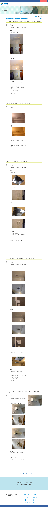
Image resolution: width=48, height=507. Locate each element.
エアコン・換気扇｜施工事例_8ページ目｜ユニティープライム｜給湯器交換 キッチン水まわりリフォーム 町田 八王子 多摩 (5, 4)
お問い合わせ (36, 499)
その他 (27, 18)
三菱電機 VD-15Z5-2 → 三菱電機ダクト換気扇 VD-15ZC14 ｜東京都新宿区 (18, 103)
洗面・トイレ (18, 18)
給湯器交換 (8, 18)
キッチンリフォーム (12, 18)
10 (26, 473)
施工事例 (36, 16)
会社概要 (35, 496)
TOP (33, 16)
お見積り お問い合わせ (43, 1)
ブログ (35, 500)
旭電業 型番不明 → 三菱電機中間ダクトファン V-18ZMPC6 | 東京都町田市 (18, 161)
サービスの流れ (28, 502)
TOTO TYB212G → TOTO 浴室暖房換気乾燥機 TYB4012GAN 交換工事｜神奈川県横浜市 (20, 258)
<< (14, 473)
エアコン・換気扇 (23, 18)
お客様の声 (35, 494)
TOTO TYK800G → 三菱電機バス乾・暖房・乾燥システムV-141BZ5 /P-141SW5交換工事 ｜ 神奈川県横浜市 (24, 21)
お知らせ (35, 502)
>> (33, 473)
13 (31, 473)
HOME (26, 493)
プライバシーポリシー (37, 497)
